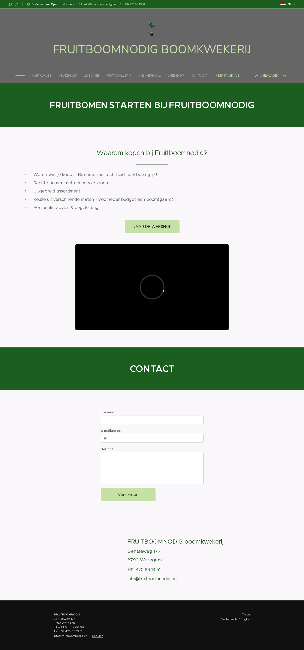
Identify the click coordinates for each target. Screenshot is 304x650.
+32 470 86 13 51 (135, 4)
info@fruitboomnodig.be (100, 4)
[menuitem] (22, 75)
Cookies (97, 636)
